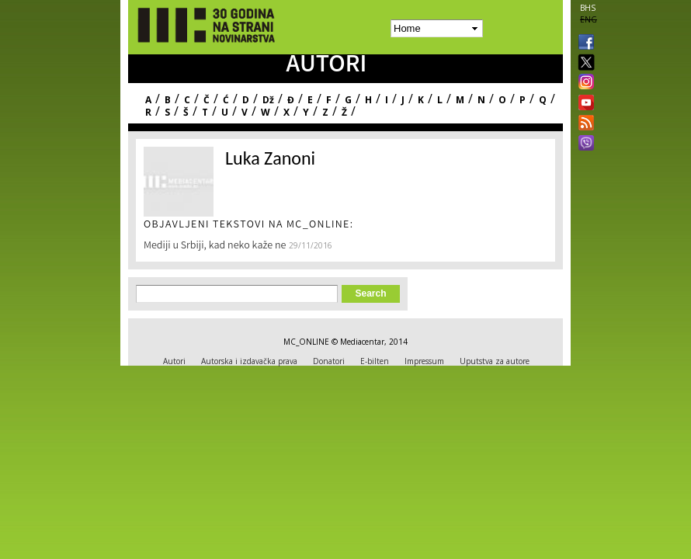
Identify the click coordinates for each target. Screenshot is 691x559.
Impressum (424, 361)
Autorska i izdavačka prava (249, 361)
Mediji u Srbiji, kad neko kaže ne (215, 246)
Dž (268, 99)
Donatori (329, 361)
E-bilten (374, 361)
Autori (174, 361)
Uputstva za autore (495, 361)
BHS (588, 7)
